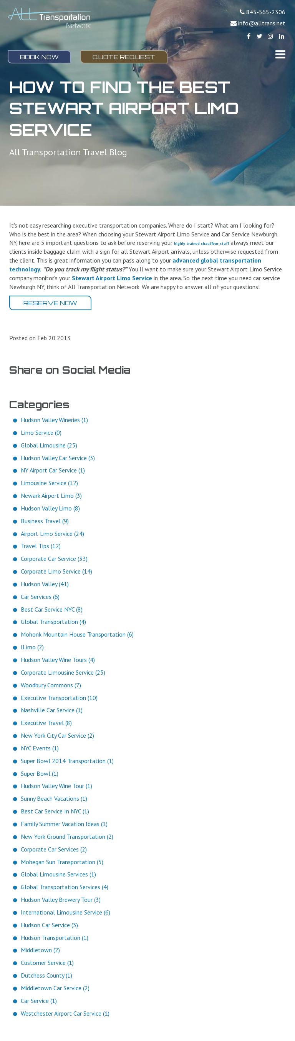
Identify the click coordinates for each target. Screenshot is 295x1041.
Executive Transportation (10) (59, 698)
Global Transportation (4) (53, 621)
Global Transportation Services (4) (64, 887)
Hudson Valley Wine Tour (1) (56, 786)
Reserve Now (50, 303)
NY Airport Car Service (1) (53, 470)
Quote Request (124, 57)
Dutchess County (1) (46, 975)
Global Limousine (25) (49, 445)
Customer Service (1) (47, 962)
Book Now (39, 57)
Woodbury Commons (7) (51, 685)
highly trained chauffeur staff (201, 243)
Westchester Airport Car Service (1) (65, 1013)
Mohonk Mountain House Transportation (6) (77, 634)
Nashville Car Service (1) (52, 710)
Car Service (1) (39, 1000)
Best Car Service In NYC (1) (55, 811)
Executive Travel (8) (46, 723)
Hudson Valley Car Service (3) (58, 458)
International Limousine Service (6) (65, 912)
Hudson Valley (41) (45, 584)
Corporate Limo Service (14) (56, 571)
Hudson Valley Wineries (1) (54, 420)
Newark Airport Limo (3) (51, 495)
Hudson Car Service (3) (49, 925)
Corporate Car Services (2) (54, 849)
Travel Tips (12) (41, 546)
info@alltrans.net (261, 23)
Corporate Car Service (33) (54, 558)
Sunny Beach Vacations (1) (54, 798)
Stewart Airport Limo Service (112, 278)
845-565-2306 (265, 12)
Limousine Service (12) (49, 483)
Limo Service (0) (41, 432)
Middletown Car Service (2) (55, 988)
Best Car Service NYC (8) (52, 609)
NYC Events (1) (40, 748)
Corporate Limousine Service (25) (63, 672)
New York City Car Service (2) (57, 735)
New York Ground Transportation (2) (67, 836)
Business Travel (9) (45, 521)
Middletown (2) (40, 950)
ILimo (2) (32, 647)
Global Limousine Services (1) (58, 874)
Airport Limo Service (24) (52, 533)
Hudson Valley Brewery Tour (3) (61, 899)
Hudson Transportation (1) (54, 937)
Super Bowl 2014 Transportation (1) (67, 761)
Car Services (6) (40, 596)
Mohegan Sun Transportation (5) (62, 862)
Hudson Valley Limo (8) (50, 508)
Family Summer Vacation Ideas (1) (64, 824)
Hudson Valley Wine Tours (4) (58, 660)
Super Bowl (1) (39, 773)
